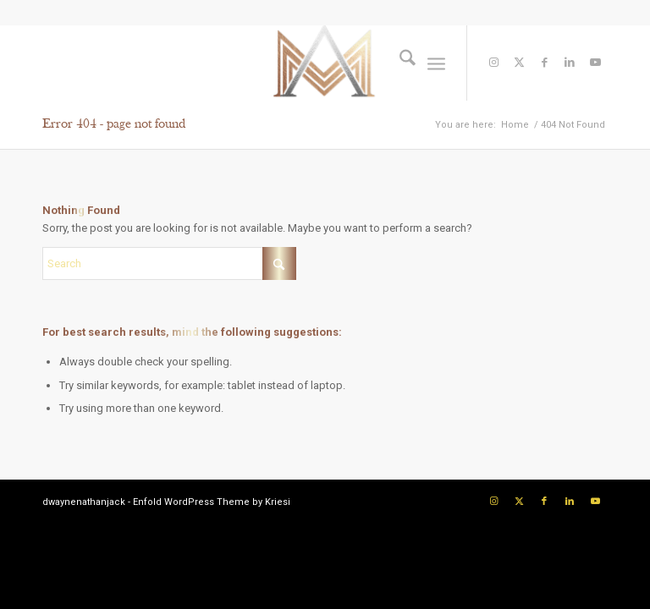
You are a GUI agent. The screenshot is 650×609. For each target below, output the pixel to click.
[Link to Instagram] (493, 62)
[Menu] (436, 62)
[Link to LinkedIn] (569, 62)
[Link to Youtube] (595, 62)
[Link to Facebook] (544, 62)
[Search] (399, 63)
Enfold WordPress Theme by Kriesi (211, 502)
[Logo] (325, 63)
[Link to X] (519, 62)
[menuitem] (399, 63)
